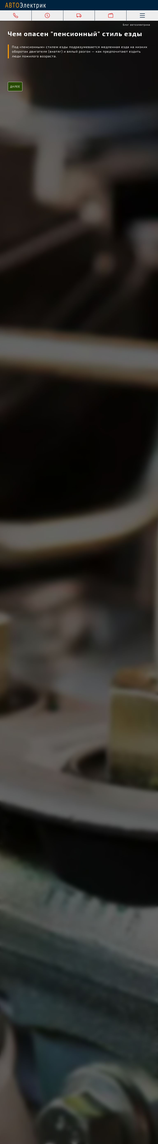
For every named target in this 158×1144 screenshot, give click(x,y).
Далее (15, 86)
